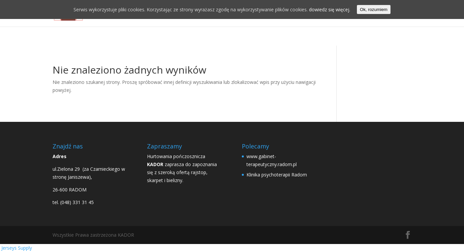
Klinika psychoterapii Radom (276, 174)
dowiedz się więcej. (329, 9)
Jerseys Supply (16, 248)
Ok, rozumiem (373, 9)
